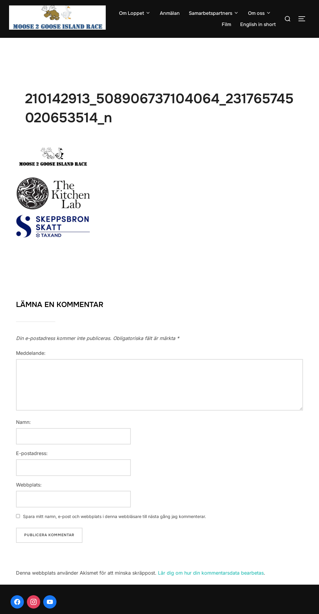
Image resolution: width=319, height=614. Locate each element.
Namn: (23, 422)
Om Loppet (135, 13)
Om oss (259, 13)
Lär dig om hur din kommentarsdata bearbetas (211, 573)
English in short (258, 24)
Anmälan (170, 13)
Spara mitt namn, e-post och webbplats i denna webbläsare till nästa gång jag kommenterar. (114, 516)
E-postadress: (32, 453)
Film (226, 24)
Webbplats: (29, 485)
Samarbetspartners (214, 13)
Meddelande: (31, 353)
